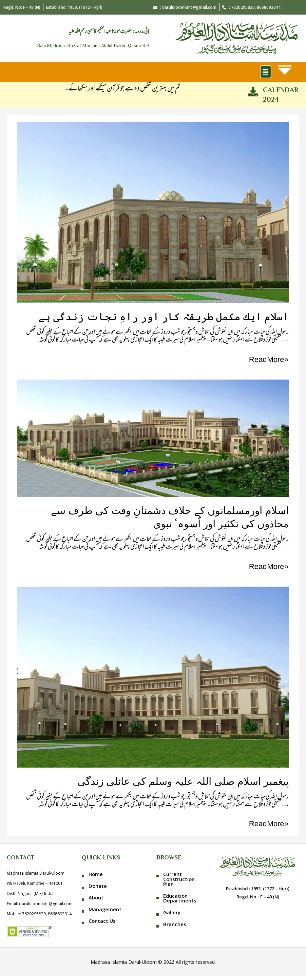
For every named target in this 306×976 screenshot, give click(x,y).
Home (96, 874)
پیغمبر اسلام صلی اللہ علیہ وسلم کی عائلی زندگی (183, 781)
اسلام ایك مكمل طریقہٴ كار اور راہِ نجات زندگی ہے (163, 317)
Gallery (171, 912)
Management (105, 909)
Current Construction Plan (179, 879)
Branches (174, 924)
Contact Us (102, 920)
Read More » (269, 360)
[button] (265, 71)
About (96, 897)
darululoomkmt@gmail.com (46, 904)
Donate (98, 885)
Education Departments (179, 898)
